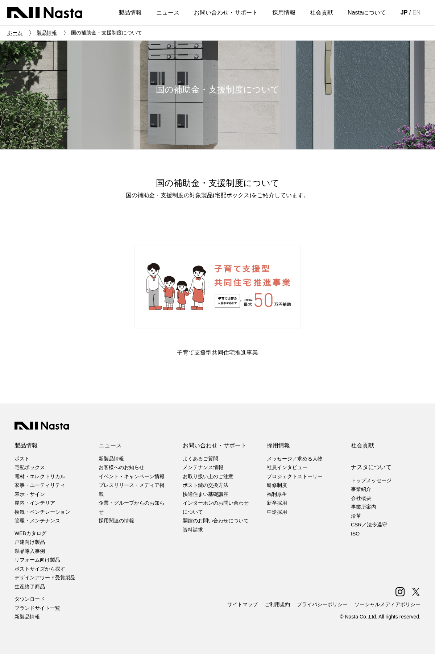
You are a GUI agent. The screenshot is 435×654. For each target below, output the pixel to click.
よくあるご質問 (200, 458)
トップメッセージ (371, 480)
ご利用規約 (277, 604)
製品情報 (47, 33)
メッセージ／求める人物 (295, 458)
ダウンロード (29, 599)
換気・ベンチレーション (42, 512)
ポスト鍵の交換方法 (205, 485)
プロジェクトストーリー (295, 476)
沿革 (356, 516)
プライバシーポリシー (322, 604)
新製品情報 (27, 617)
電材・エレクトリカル (39, 476)
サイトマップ (242, 604)
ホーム (14, 33)
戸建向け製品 (29, 542)
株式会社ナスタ (44, 12)
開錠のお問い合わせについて (216, 520)
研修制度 (277, 485)
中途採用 (277, 512)
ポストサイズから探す (39, 569)
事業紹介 (361, 489)
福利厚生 (277, 494)
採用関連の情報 (116, 520)
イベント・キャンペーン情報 (132, 476)
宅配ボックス (29, 467)
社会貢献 (362, 445)
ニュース (110, 445)
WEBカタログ (30, 533)
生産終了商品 (29, 586)
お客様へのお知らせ (121, 467)
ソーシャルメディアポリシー (387, 604)
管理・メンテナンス (37, 520)
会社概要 (361, 498)
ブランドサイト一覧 (37, 608)
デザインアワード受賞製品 (44, 577)
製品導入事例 (29, 551)
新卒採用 (277, 503)
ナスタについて (371, 467)
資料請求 (193, 530)
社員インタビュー (287, 467)
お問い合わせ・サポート (214, 445)
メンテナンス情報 (203, 467)
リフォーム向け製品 (37, 560)
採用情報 (278, 445)
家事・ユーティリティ (39, 485)
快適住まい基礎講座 (205, 494)
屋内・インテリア (34, 503)
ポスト (22, 458)
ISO (355, 534)
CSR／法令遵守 (369, 524)
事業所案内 (363, 507)
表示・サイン (29, 494)
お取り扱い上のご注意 (208, 476)
